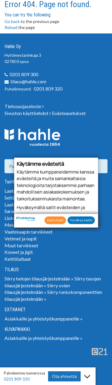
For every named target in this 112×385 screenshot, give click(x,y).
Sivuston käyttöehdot (27, 113)
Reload (10, 27)
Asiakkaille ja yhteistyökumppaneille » (43, 318)
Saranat (12, 211)
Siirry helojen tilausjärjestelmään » (38, 278)
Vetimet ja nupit (20, 238)
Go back (12, 21)
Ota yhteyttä (64, 376)
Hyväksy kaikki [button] (81, 220)
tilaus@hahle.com (28, 81)
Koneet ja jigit (18, 252)
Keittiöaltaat (17, 259)
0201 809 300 (24, 74)
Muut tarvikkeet (21, 245)
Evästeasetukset (69, 113)
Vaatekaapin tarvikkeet (28, 231)
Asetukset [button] (55, 220)
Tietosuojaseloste (24, 106)
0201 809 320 (48, 88)
